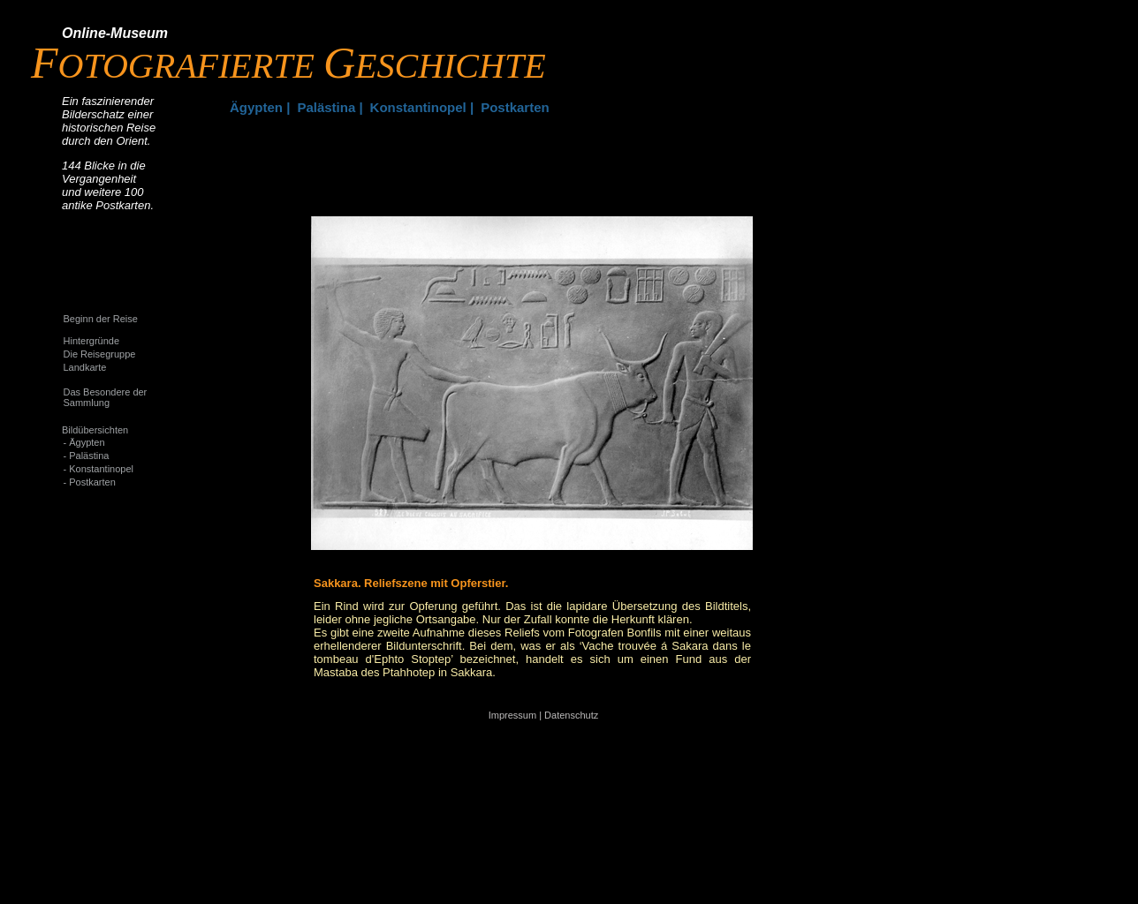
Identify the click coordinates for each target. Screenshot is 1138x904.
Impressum (512, 715)
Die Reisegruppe (100, 354)
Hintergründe (92, 340)
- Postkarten (90, 482)
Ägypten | (260, 107)
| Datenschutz (568, 715)
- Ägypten (84, 442)
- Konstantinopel (99, 468)
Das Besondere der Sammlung (106, 397)
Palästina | (329, 107)
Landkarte (85, 367)
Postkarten (515, 107)
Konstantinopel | (422, 107)
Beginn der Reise (101, 318)
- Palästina (87, 455)
